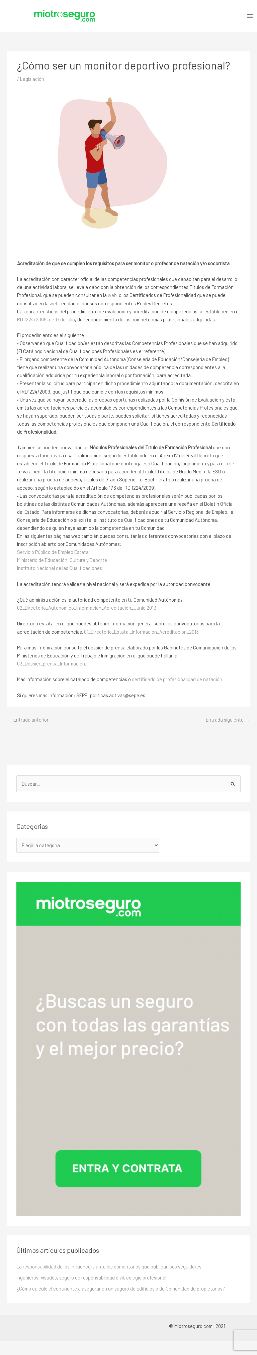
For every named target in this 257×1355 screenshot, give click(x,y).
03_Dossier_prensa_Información (51, 663)
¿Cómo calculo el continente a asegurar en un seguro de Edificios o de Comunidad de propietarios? (120, 1289)
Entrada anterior (28, 720)
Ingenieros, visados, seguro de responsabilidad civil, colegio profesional (91, 1277)
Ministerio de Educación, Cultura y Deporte (62, 560)
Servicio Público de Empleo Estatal (53, 552)
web (112, 295)
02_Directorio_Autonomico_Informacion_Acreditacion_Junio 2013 (86, 608)
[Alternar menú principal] (250, 16)
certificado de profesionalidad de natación (177, 679)
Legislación (32, 79)
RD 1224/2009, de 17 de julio (46, 319)
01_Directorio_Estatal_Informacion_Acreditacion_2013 (141, 632)
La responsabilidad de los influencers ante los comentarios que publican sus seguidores (108, 1266)
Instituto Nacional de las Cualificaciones (59, 568)
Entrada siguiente (228, 720)
